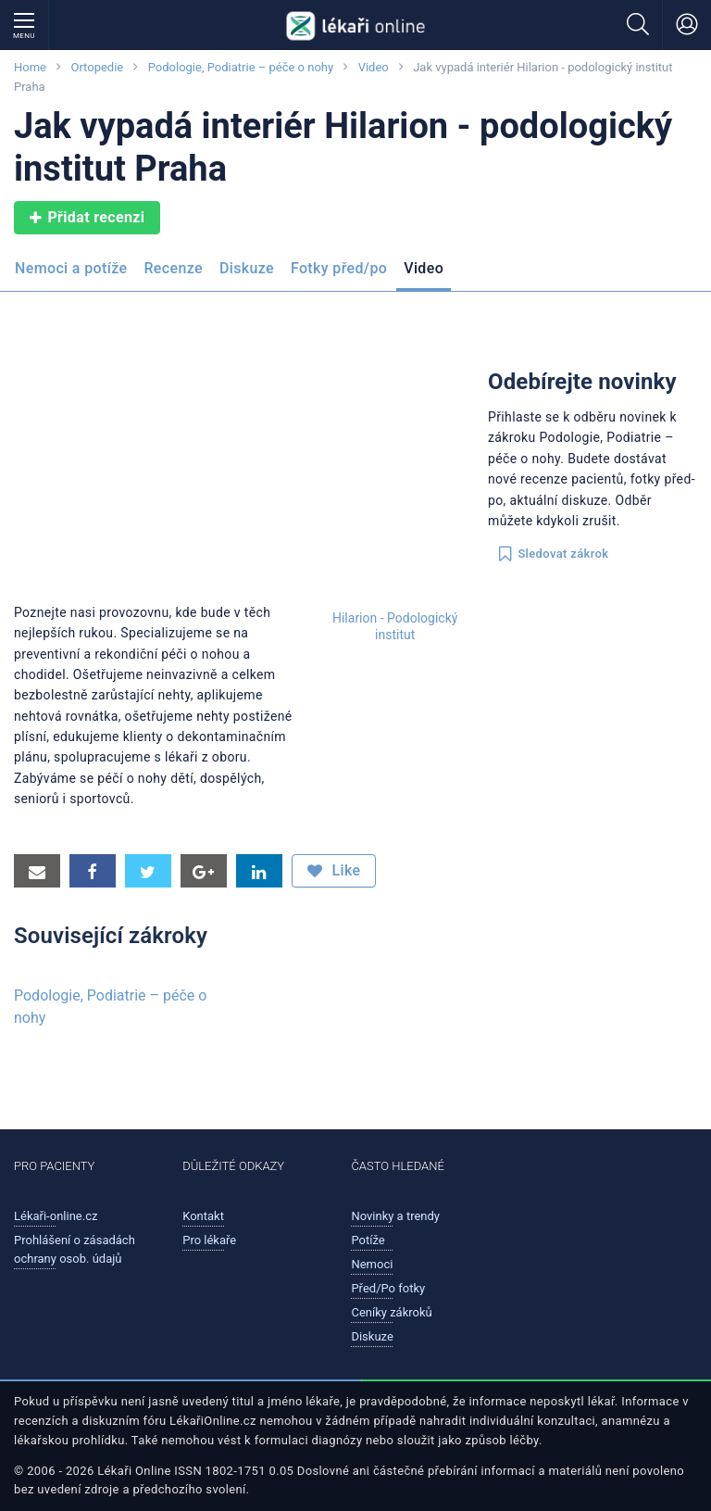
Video (373, 67)
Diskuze (246, 268)
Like (334, 871)
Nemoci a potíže (71, 268)
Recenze (172, 268)
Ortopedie (96, 67)
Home (30, 67)
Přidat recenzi (87, 218)
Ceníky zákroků (391, 1312)
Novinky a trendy (395, 1216)
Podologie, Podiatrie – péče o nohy (240, 67)
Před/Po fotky (388, 1288)
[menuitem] (74, 274)
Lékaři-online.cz (55, 1216)
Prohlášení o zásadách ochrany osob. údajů (74, 1249)
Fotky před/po (339, 268)
